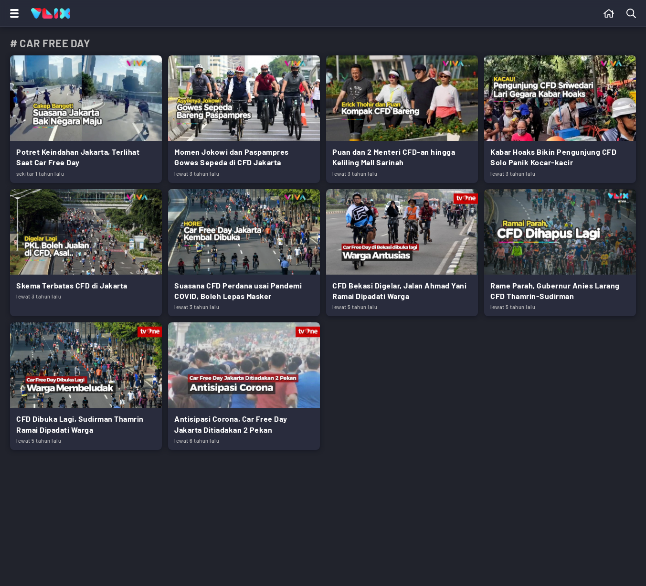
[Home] (50, 13)
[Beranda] (609, 13)
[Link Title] (86, 119)
